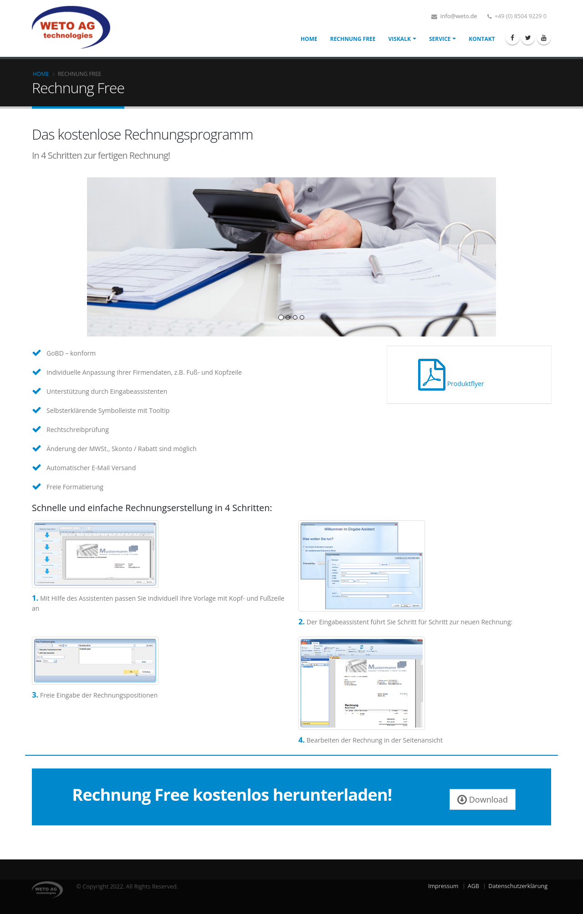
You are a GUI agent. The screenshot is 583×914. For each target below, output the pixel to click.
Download (482, 799)
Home (309, 39)
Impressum (443, 886)
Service (439, 39)
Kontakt (482, 39)
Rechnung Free (353, 39)
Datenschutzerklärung (517, 886)
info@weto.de (458, 16)
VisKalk (400, 39)
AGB (473, 886)
